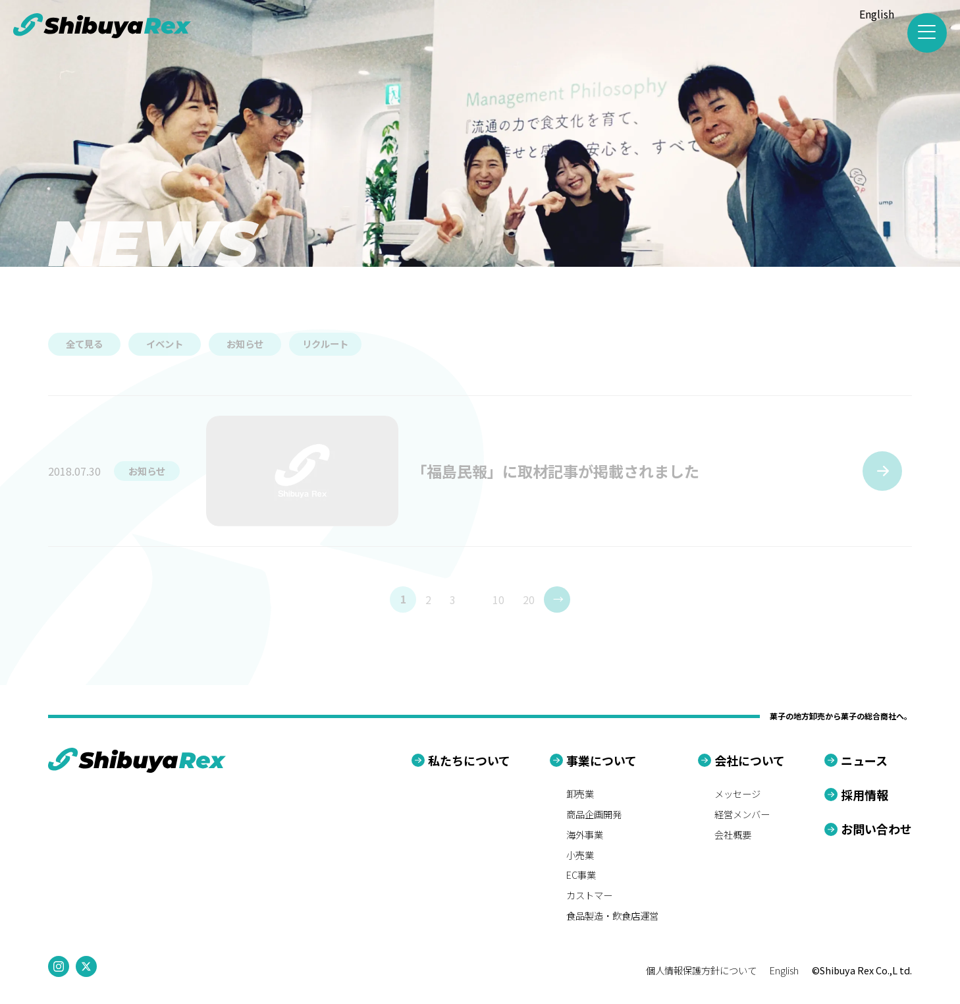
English (876, 14)
